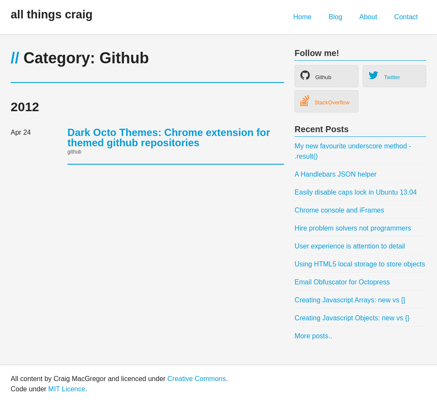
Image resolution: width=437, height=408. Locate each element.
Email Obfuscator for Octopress (342, 282)
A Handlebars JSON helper (335, 174)
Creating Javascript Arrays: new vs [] (349, 300)
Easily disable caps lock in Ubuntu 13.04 (355, 192)
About (368, 17)
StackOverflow (325, 100)
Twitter (384, 75)
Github (315, 75)
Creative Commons (196, 378)
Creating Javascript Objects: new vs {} (351, 318)
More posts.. (313, 336)
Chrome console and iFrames (339, 210)
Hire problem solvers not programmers (352, 228)
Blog (335, 17)
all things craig (52, 14)
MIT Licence (66, 389)
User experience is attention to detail (349, 246)
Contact (406, 17)
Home (302, 17)
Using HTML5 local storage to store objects (359, 264)
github (74, 152)
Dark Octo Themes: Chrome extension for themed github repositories (168, 137)
